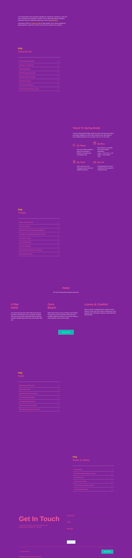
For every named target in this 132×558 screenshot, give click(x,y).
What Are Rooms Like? (24, 389)
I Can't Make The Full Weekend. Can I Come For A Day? (32, 234)
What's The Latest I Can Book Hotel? (28, 405)
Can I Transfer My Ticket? (25, 242)
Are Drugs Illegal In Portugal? (81, 489)
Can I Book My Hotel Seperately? (27, 397)
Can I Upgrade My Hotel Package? (27, 401)
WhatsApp (54, 20)
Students (25, 551)
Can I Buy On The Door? (25, 238)
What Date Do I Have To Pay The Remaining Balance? (32, 230)
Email (69, 522)
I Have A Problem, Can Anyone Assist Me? (84, 485)
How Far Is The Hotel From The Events (28, 393)
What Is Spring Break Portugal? (26, 61)
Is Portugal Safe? (78, 469)
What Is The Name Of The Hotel (26, 385)
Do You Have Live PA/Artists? (26, 85)
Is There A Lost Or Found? (80, 481)
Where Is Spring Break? (25, 69)
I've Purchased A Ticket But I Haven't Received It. (31, 250)
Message (70, 529)
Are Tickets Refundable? (25, 246)
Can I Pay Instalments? (24, 226)
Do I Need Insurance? (79, 477)
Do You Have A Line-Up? (25, 81)
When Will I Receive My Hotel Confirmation (29, 409)
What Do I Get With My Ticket (26, 222)
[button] (39, 61)
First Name (71, 516)
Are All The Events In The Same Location (29, 89)
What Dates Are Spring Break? (26, 65)
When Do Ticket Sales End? (26, 254)
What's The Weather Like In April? (27, 73)
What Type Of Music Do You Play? (27, 77)
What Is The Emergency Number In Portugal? (85, 473)
